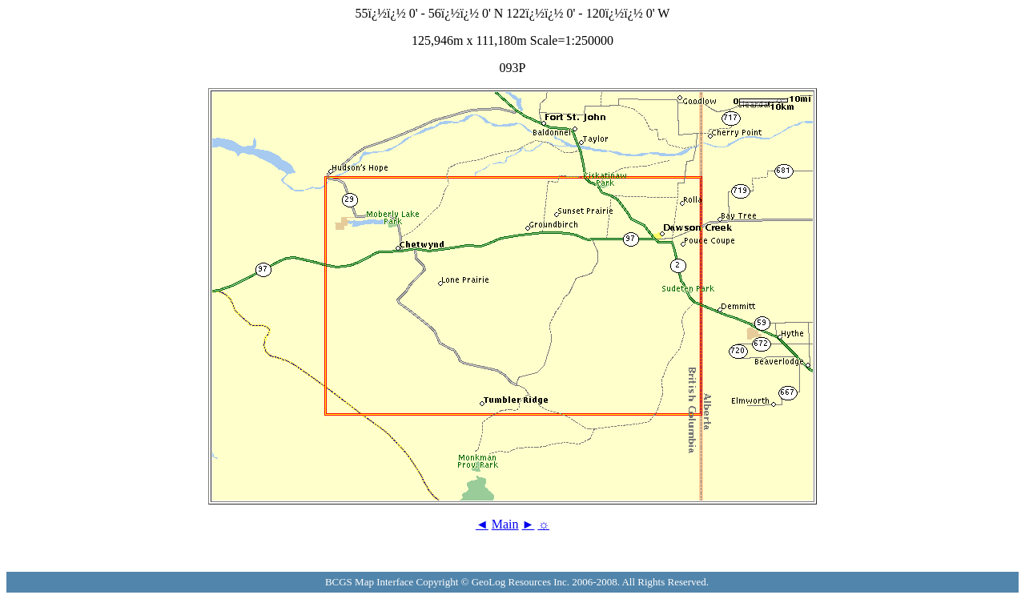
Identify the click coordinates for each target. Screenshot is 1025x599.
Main (505, 524)
